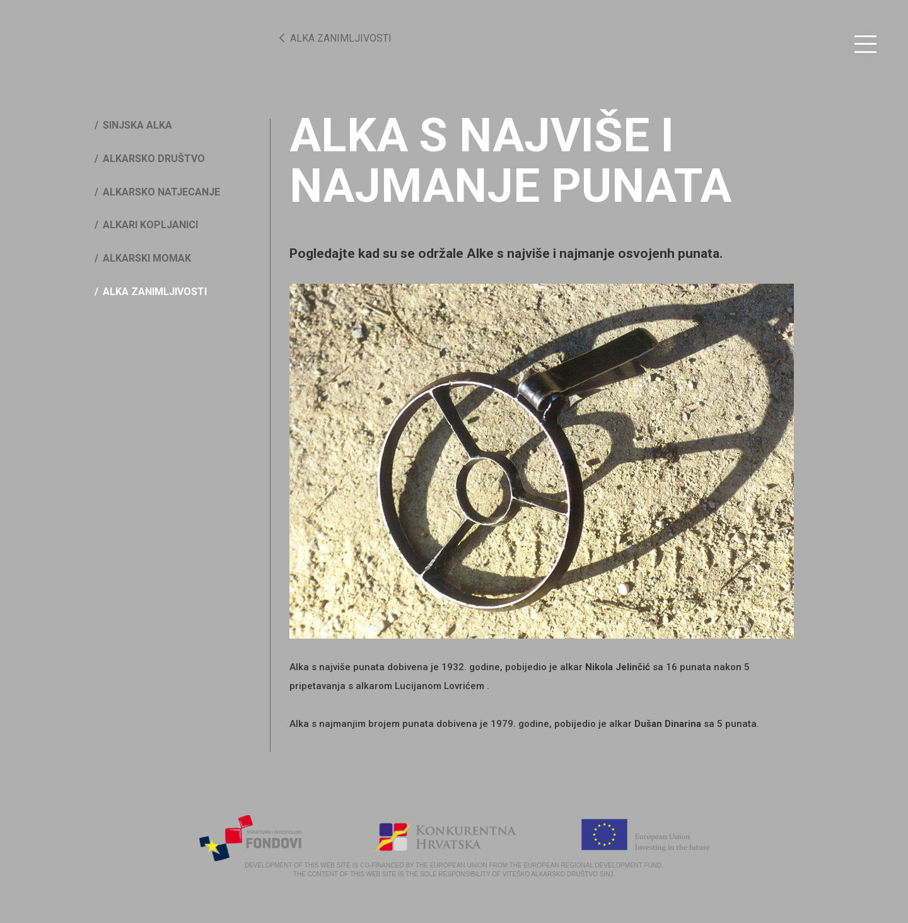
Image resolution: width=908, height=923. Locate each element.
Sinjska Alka (137, 125)
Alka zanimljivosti (335, 38)
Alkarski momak (147, 258)
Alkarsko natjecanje (161, 192)
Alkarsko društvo (154, 159)
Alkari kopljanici (150, 225)
